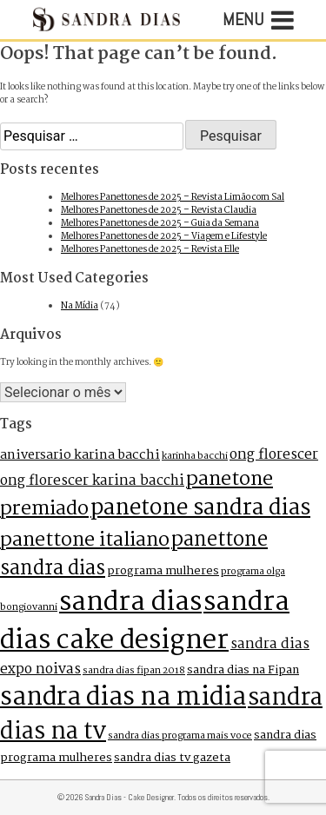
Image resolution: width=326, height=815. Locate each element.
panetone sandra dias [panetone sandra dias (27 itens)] (200, 509)
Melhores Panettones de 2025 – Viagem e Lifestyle (164, 236)
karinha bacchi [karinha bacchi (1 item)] (195, 456)
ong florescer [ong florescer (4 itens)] (274, 455)
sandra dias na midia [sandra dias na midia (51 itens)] (123, 698)
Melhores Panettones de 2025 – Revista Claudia (158, 210)
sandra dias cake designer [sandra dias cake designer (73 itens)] (144, 621)
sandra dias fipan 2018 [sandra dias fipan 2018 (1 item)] (134, 671)
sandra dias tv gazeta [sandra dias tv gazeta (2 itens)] (172, 758)
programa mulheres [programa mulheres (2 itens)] (163, 571)
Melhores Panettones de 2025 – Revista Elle (150, 249)
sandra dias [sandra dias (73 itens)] (130, 602)
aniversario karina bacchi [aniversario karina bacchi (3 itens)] (80, 455)
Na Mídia (79, 306)
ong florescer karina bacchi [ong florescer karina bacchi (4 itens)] (92, 481)
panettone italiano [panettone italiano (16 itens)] (85, 540)
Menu (258, 20)
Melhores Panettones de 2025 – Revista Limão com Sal (172, 197)
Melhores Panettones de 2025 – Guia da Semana (160, 223)
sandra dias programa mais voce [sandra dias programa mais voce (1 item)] (180, 736)
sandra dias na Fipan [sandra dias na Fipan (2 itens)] (243, 670)
